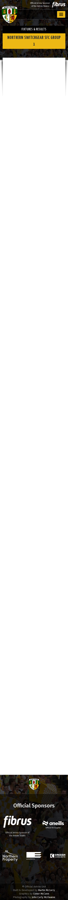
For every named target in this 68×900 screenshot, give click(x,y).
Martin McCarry (46, 890)
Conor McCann (41, 893)
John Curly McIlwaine (43, 897)
